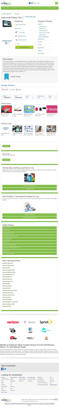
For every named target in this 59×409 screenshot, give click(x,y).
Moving (54, 7)
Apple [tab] (40, 24)
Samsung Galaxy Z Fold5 (8, 304)
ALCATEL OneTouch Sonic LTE (11, 247)
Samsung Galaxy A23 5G (8, 294)
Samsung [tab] (41, 53)
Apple (11, 379)
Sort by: (50, 96)
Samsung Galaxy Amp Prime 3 (9, 290)
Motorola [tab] (41, 47)
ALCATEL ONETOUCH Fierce (11, 236)
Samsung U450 (6, 267)
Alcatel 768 (6, 242)
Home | (23, 399)
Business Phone (14, 7)
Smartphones (40, 379)
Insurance (43, 7)
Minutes (5, 96)
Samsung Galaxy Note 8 (8, 274)
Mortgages (49, 7)
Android (51, 379)
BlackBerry (12, 380)
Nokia (11, 388)
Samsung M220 (6, 283)
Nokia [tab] (40, 50)
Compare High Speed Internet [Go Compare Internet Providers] (29, 217)
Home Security (36, 7)
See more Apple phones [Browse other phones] (43, 36)
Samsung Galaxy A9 (7, 279)
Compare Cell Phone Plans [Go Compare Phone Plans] (29, 186)
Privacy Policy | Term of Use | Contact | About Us (36, 399)
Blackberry (51, 380)
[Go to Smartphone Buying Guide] (17, 128)
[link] (5, 90)
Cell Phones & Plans (6, 7)
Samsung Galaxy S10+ (7, 292)
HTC (11, 382)
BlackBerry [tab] (41, 39)
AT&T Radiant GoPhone (9, 253)
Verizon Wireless (5, 379)
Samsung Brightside (7, 299)
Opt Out (56, 399)
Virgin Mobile (4, 386)
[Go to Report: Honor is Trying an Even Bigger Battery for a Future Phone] (6, 109)
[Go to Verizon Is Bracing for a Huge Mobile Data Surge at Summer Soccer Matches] (18, 109)
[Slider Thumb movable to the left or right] (3, 98)
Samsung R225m (6, 288)
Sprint (2, 382)
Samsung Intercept (6, 285)
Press (38, 3)
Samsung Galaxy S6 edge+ (9, 272)
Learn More (6, 146)
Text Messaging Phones (42, 384)
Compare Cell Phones (6, 13)
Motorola (12, 386)
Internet (30, 7)
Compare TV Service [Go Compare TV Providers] (30, 214)
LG (11, 384)
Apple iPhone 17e (42, 26)
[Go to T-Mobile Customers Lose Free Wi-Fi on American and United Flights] (51, 109)
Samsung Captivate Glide (8, 270)
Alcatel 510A (7, 230)
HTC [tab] (40, 41)
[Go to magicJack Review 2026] (6, 128)
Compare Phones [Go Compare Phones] (29, 189)
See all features (24, 47)
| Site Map (51, 399)
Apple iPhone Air (42, 34)
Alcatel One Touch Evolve (10, 244)
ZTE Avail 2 (6, 250)
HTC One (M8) (7, 227)
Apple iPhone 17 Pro (43, 30)
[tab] (45, 29)
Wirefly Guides (52, 384)
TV (26, 7)
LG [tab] (39, 44)
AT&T (2, 380)
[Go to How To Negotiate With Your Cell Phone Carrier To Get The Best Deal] (28, 128)
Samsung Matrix (7, 239)
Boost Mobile (4, 392)
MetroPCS (3, 390)
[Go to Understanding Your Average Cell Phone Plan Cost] (51, 128)
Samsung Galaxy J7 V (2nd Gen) (10, 301)
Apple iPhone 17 (42, 28)
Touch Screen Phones (42, 382)
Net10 (2, 388)
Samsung (16, 13)
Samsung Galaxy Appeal (8, 265)
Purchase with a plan (30, 16)
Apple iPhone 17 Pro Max (44, 32)
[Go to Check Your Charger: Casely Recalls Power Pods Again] (40, 109)
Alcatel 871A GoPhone (9, 233)
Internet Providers (31, 379)
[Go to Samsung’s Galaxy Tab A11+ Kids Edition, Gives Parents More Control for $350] (29, 109)
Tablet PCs (21, 380)
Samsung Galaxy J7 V (7, 281)
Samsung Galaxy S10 (7, 263)
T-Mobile (3, 384)
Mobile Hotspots (22, 379)
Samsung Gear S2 (6, 306)
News (34, 3)
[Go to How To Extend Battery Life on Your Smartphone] (40, 128)
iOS (50, 382)
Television (30, 380)
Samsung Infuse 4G (7, 276)
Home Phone (21, 7)
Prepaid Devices (40, 380)
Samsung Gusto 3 (6, 297)
